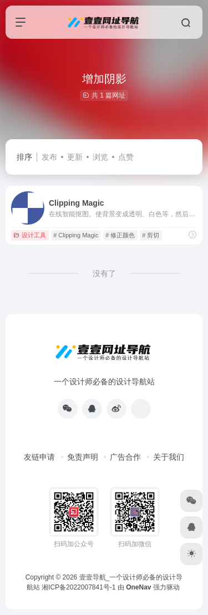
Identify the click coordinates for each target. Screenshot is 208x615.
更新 (75, 157)
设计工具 (29, 235)
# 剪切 (150, 235)
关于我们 (168, 457)
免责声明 (82, 457)
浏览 (100, 157)
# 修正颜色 (120, 235)
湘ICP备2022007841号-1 (78, 587)
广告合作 (125, 457)
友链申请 (39, 457)
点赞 (126, 157)
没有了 (104, 273)
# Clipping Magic (75, 235)
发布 (49, 157)
